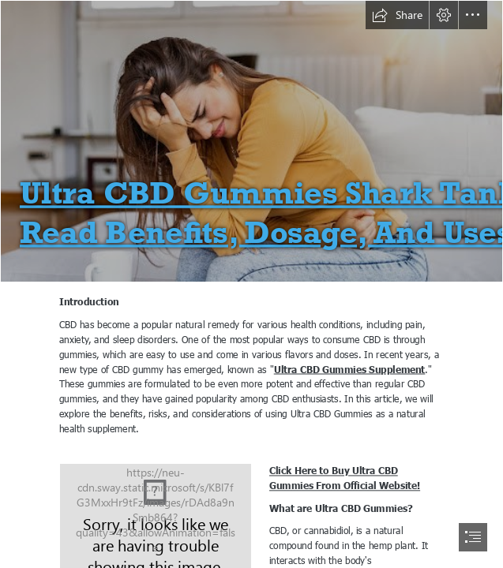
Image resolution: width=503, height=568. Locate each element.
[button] (397, 15)
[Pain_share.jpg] (251, 141)
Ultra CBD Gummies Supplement (350, 369)
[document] (251, 284)
